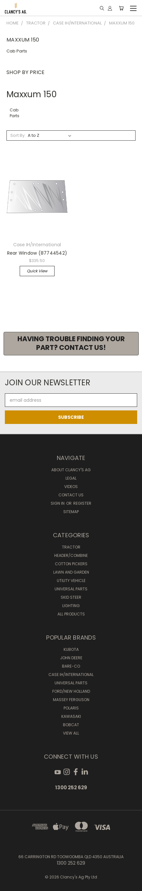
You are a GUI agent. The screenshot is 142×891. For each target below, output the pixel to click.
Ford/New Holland (71, 691)
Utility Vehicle (71, 580)
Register (82, 503)
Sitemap (71, 511)
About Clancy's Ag (71, 470)
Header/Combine (71, 555)
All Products (71, 614)
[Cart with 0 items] (121, 8)
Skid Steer (71, 597)
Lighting (71, 605)
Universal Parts (71, 589)
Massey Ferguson (71, 699)
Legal (71, 478)
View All (71, 733)
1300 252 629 (71, 787)
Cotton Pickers (71, 564)
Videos (71, 486)
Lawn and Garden (71, 572)
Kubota (71, 649)
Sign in (58, 503)
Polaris (71, 708)
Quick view (37, 271)
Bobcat (71, 724)
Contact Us (71, 495)
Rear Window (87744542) (37, 253)
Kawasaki (71, 716)
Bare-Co (71, 666)
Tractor (71, 547)
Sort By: (17, 135)
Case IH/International (71, 674)
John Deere (71, 658)
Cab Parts (16, 51)
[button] (71, 343)
